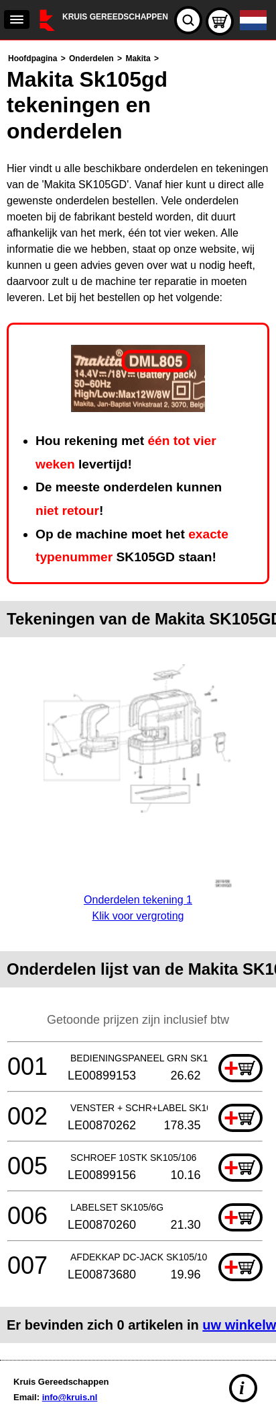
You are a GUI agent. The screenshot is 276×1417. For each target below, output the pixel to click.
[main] (138, 696)
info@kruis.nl (70, 1397)
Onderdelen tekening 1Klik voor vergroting (138, 900)
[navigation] (16, 19)
